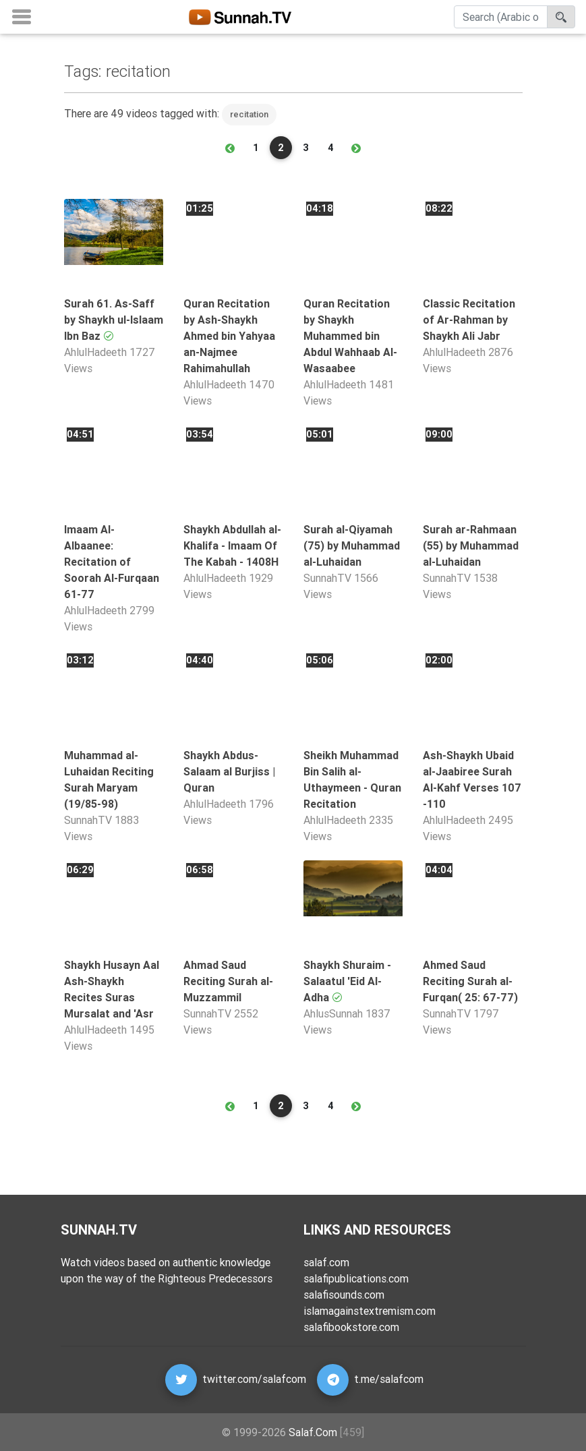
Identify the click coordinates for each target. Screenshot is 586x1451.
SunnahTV (327, 578)
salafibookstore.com (351, 1327)
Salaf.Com (313, 1432)
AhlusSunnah (333, 1013)
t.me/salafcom (388, 1379)
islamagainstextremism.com (369, 1310)
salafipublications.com (356, 1278)
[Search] (501, 19)
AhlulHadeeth (95, 352)
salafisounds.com (343, 1294)
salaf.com (326, 1262)
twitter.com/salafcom (254, 1379)
